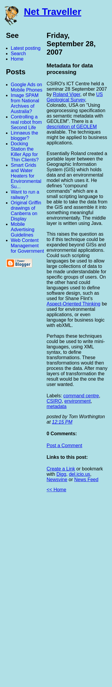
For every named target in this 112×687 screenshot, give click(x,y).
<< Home (56, 489)
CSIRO (54, 401)
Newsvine (57, 479)
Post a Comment (64, 445)
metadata (57, 406)
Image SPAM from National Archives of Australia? (25, 103)
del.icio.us (79, 474)
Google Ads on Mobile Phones (26, 87)
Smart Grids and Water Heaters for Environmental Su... (26, 176)
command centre (81, 395)
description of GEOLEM (72, 126)
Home (17, 58)
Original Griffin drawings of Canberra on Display (26, 210)
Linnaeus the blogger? (24, 135)
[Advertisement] (46, 592)
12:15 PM (62, 421)
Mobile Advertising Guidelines (22, 229)
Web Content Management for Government (27, 246)
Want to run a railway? (25, 194)
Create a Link (61, 468)
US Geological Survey (75, 97)
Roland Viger (66, 94)
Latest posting (26, 48)
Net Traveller (52, 11)
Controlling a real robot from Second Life (26, 122)
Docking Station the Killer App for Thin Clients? (25, 151)
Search (18, 53)
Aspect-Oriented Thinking (73, 303)
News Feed (86, 479)
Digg (61, 474)
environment (78, 401)
